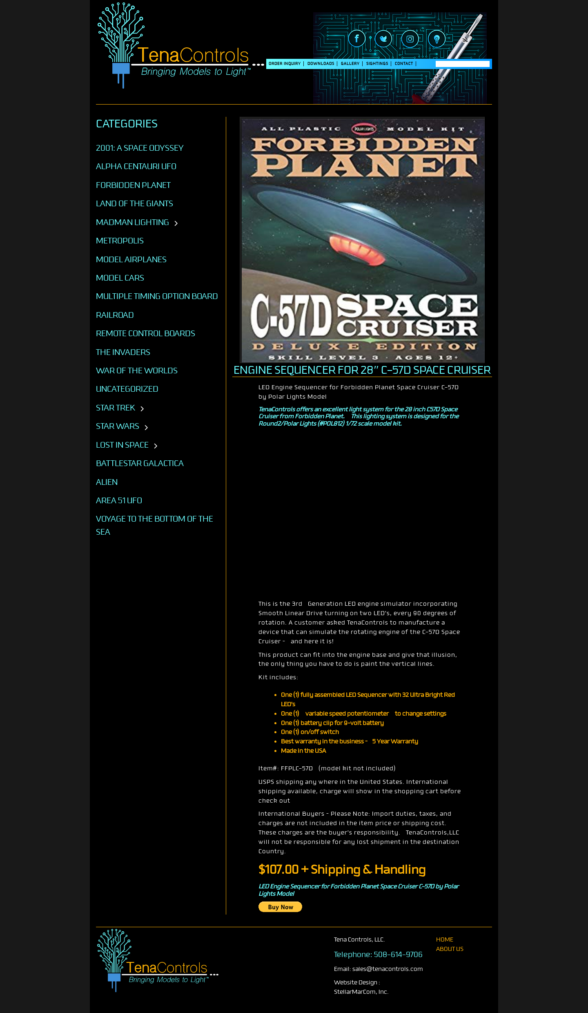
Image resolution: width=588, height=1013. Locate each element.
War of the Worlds (137, 370)
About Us (449, 949)
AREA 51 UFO (119, 500)
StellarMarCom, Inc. (361, 992)
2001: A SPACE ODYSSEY (140, 148)
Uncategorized (127, 389)
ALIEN (107, 482)
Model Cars (120, 277)
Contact (404, 63)
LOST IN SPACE (122, 445)
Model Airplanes (131, 259)
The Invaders (123, 352)
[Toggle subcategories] (176, 223)
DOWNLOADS (320, 63)
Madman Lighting (132, 222)
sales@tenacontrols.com (387, 969)
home (444, 940)
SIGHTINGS (377, 63)
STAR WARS (117, 426)
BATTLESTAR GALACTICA (140, 463)
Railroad (115, 315)
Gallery (350, 63)
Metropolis (120, 240)
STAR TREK (115, 407)
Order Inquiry (285, 63)
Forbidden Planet (133, 185)
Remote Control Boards (145, 333)
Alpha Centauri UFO (136, 166)
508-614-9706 (398, 954)
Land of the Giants (134, 203)
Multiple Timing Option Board (157, 296)
